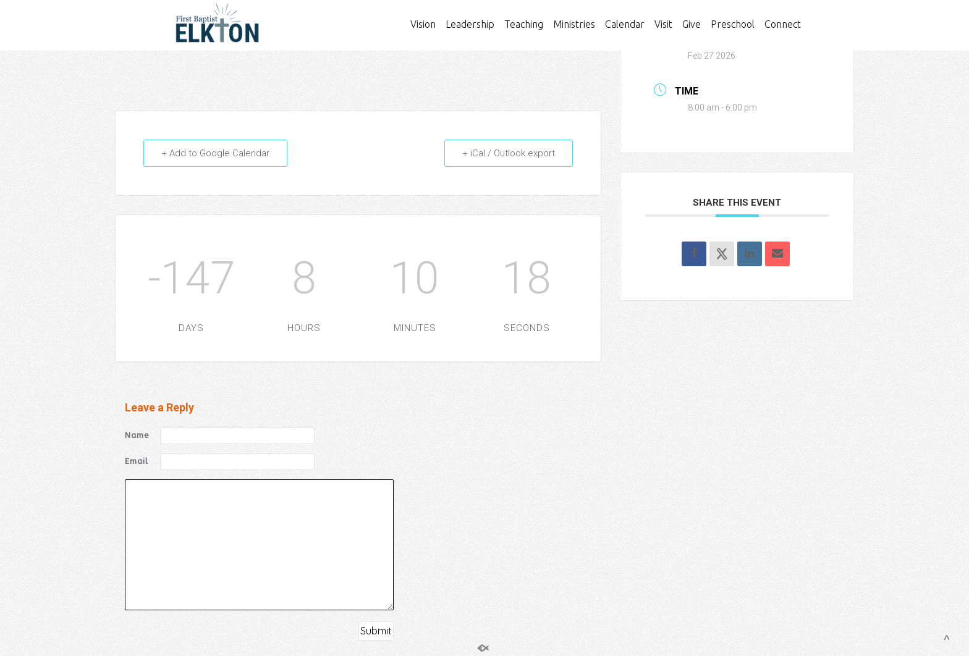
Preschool (733, 24)
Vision (423, 24)
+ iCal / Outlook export (508, 153)
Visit (663, 24)
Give (691, 24)
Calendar (625, 24)
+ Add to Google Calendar (215, 153)
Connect (782, 24)
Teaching (523, 24)
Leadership (470, 24)
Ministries (574, 24)
